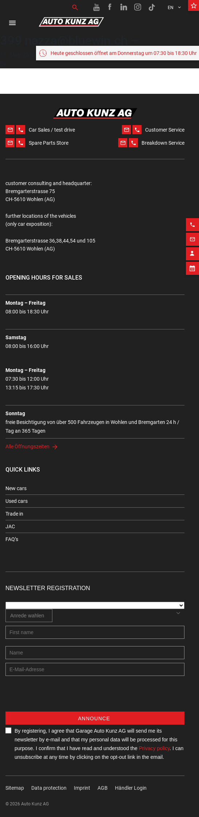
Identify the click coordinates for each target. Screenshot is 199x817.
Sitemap (14, 788)
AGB (102, 788)
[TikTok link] (151, 7)
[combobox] (28, 615)
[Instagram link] (138, 7)
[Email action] (192, 285)
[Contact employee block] (192, 299)
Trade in (14, 514)
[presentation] (60, 697)
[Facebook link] (110, 7)
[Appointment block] (192, 314)
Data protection (49, 788)
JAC (10, 526)
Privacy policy (154, 748)
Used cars (16, 501)
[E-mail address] (94, 669)
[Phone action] (192, 270)
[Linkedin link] (124, 7)
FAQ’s (11, 539)
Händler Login (131, 788)
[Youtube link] (96, 7)
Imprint (82, 788)
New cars (16, 488)
